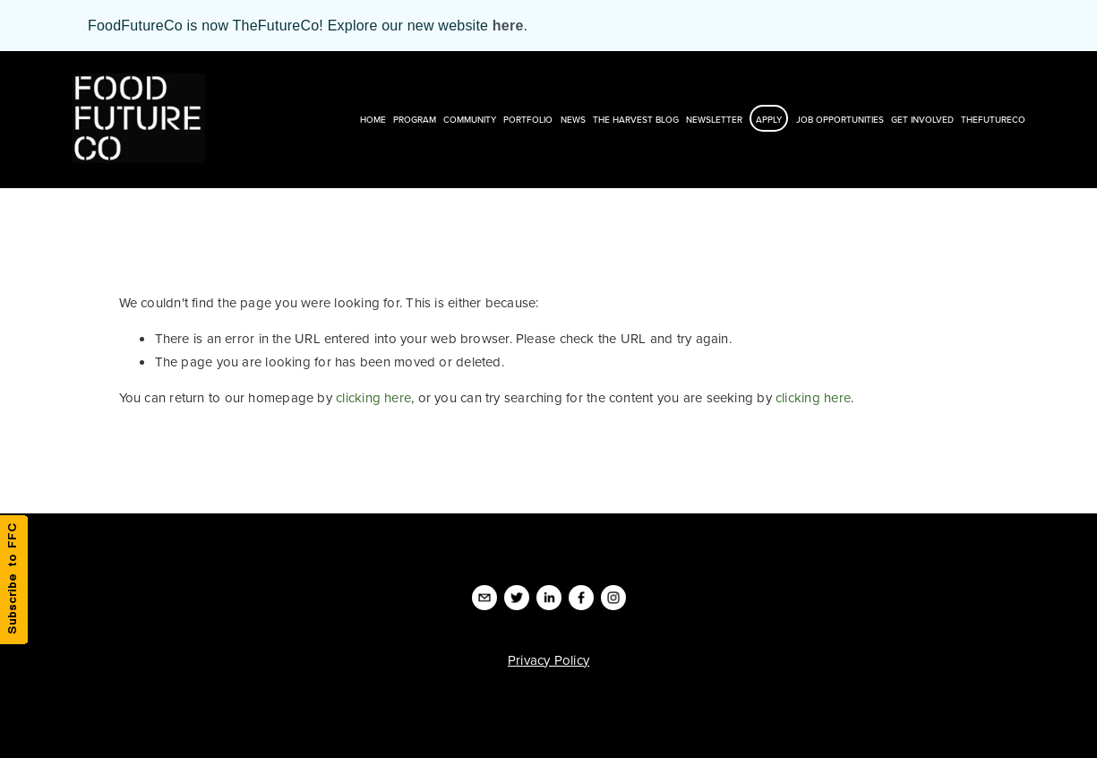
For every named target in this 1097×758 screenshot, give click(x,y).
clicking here (373, 397)
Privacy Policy (548, 659)
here (508, 25)
